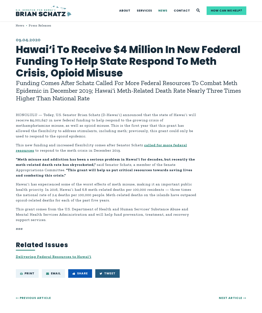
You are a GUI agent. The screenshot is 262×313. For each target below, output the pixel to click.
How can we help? (226, 11)
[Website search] (198, 10)
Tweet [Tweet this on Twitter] (107, 273)
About (124, 11)
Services (144, 11)
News (162, 11)
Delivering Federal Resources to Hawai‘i (53, 256)
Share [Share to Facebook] (80, 273)
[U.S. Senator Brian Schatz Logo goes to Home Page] (43, 11)
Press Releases (40, 25)
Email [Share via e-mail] (53, 273)
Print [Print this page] (27, 273)
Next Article (230, 298)
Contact (182, 11)
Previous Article (35, 298)
